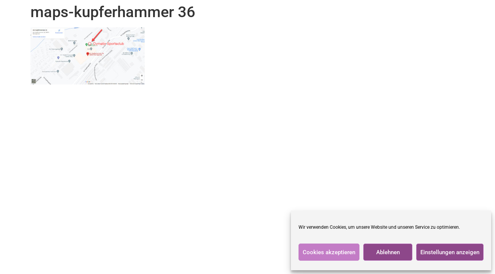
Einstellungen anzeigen (449, 252)
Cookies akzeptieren (329, 252)
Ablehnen (388, 252)
